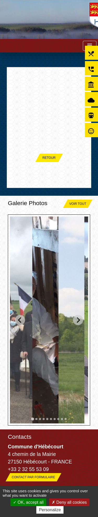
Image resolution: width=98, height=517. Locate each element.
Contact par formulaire (33, 477)
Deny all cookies (69, 502)
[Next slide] (78, 320)
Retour (48, 158)
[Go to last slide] (20, 320)
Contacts (19, 436)
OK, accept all (28, 502)
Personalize (50, 510)
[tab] (32, 418)
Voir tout (77, 204)
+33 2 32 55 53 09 (28, 469)
